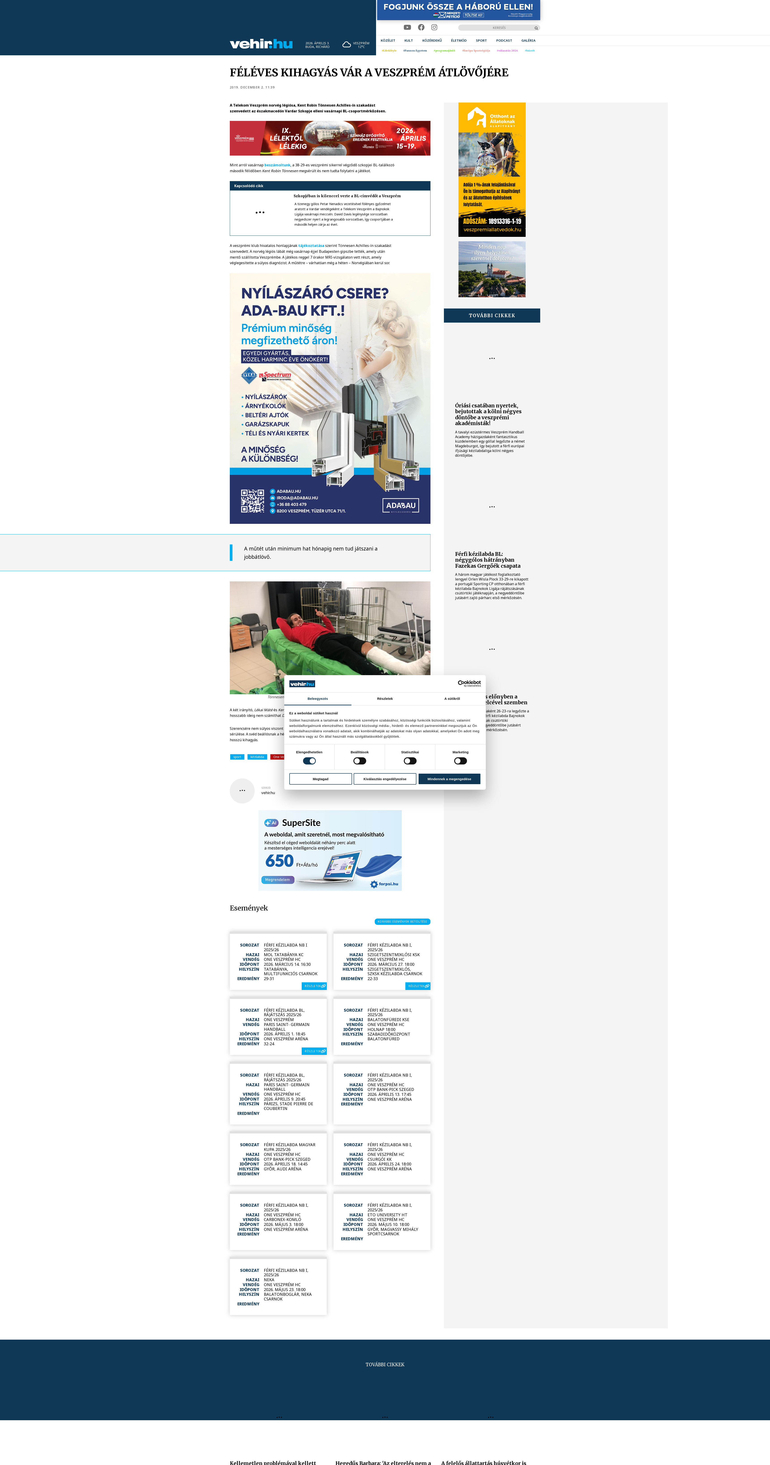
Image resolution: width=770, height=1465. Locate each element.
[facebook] (421, 27)
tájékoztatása (311, 245)
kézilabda (257, 757)
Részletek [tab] (385, 698)
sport (237, 757)
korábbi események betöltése (402, 921)
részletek (313, 986)
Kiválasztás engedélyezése (385, 779)
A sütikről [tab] (452, 698)
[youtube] (407, 27)
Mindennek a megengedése (449, 779)
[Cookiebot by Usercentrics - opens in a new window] (461, 683)
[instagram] (434, 27)
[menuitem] (388, 40)
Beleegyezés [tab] (318, 698)
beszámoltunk (277, 165)
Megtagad (320, 779)
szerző (266, 787)
